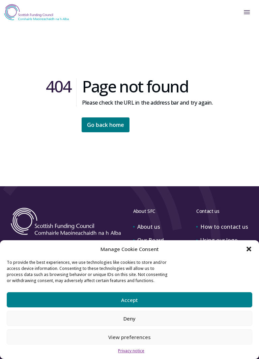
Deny (129, 318)
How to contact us (222, 226)
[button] (249, 249)
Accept (129, 300)
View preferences (129, 337)
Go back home (105, 125)
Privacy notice (131, 351)
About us (146, 226)
